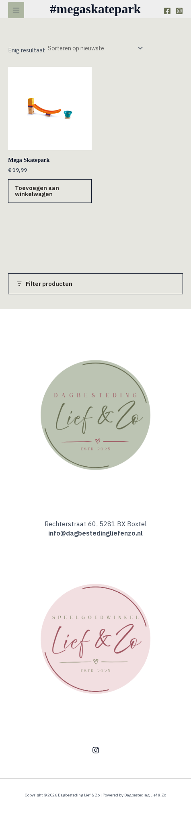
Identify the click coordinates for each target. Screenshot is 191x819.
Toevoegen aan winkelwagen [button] (37, 191)
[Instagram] (179, 10)
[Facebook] (167, 10)
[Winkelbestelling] (95, 48)
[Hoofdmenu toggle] (16, 10)
